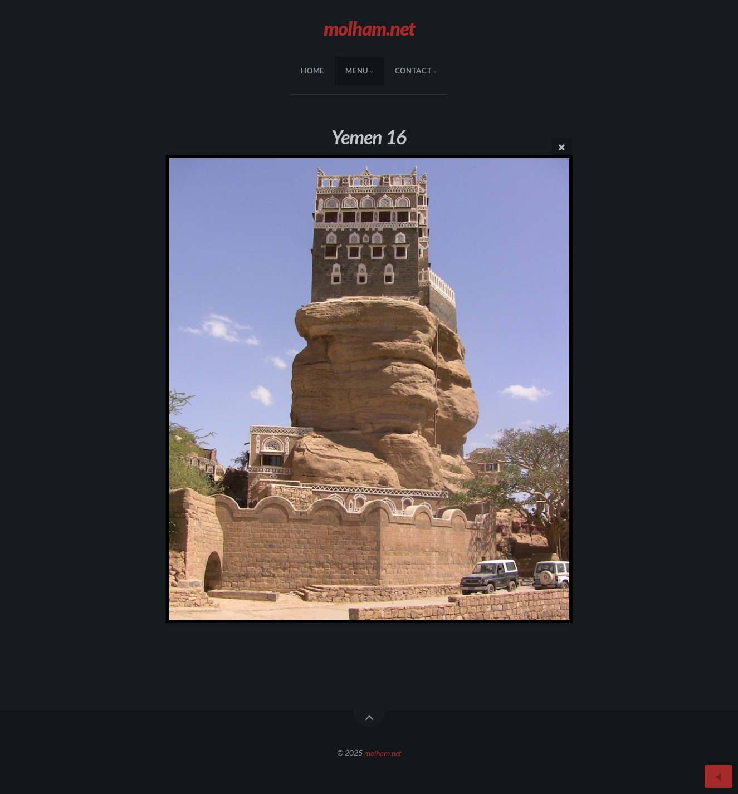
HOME (312, 70)
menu (356, 70)
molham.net (383, 752)
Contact (413, 70)
